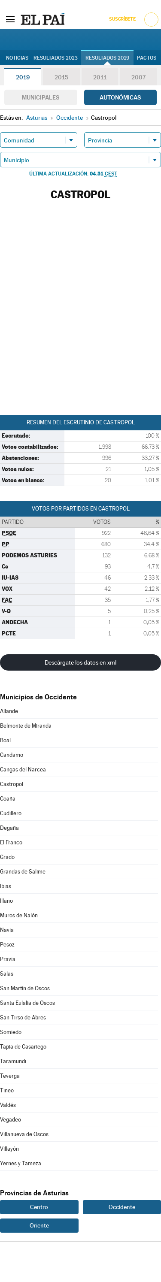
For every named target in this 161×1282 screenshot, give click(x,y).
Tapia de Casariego (23, 1046)
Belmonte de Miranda (26, 726)
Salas (6, 974)
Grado (7, 857)
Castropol (11, 784)
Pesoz (7, 944)
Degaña (9, 828)
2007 (138, 77)
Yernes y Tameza (20, 1163)
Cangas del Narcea (23, 769)
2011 (99, 77)
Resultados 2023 (55, 58)
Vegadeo (10, 1119)
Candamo (11, 755)
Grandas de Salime (23, 871)
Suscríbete (122, 19)
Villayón (9, 1149)
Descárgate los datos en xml (80, 662)
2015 (61, 77)
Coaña (7, 798)
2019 (23, 77)
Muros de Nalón (19, 915)
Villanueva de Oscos (24, 1134)
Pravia (7, 959)
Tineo (7, 1090)
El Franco (11, 842)
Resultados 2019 (107, 58)
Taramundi (13, 1061)
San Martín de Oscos (25, 988)
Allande (9, 711)
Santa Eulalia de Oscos (27, 1003)
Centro (39, 1206)
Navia (7, 930)
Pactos (146, 58)
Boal (5, 740)
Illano (6, 901)
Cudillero (10, 813)
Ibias (5, 886)
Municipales (40, 97)
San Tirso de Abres (23, 1017)
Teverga (10, 1076)
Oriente (39, 1225)
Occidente (122, 1206)
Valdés (8, 1105)
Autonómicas (120, 97)
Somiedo (10, 1032)
